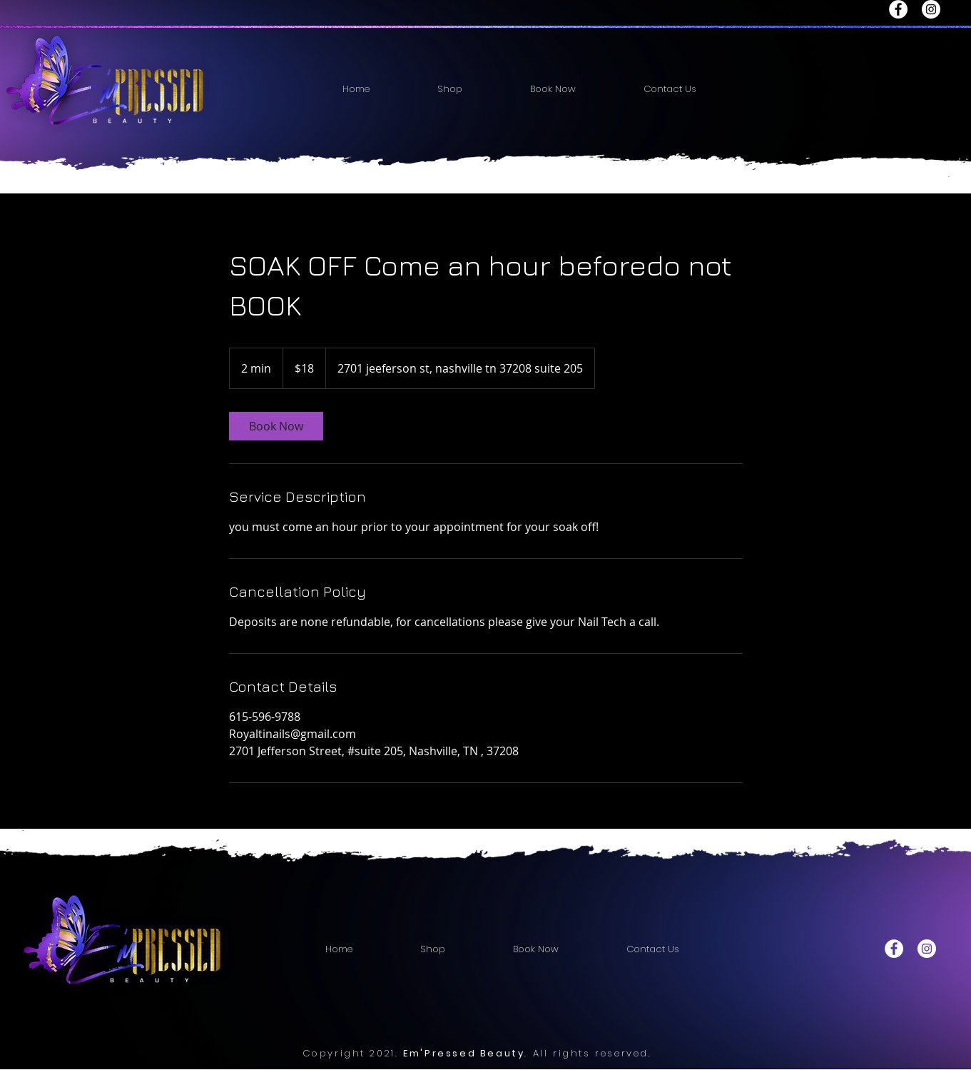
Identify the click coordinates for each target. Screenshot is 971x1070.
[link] (276, 426)
